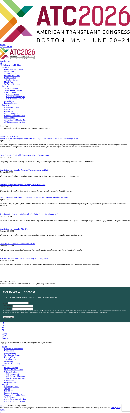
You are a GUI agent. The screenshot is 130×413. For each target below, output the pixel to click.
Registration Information (13, 69)
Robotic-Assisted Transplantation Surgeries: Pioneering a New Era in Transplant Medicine (34, 197)
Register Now (5, 61)
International (10, 65)
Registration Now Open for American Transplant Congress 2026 (24, 170)
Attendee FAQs (10, 74)
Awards (7, 109)
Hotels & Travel (10, 78)
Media (2, 65)
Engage (6, 105)
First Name (7, 306)
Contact (5, 338)
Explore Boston (12, 80)
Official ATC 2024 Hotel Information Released (17, 244)
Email (5, 303)
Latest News (9, 111)
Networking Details (11, 107)
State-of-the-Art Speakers (13, 90)
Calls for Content (10, 92)
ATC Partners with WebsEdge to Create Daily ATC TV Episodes (24, 258)
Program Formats (10, 103)
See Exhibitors (9, 118)
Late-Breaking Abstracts (15, 99)
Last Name (7, 309)
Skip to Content (6, 47)
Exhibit (18, 65)
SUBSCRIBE (8, 317)
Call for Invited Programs (15, 97)
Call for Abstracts (12, 95)
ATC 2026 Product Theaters (14, 122)
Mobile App (8, 82)
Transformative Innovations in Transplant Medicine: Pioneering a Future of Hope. (30, 214)
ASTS (4, 334)
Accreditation (9, 101)
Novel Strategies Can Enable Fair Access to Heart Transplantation (24, 155)
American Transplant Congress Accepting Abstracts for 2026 (22, 185)
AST (4, 336)
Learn (5, 86)
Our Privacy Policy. (101, 312)
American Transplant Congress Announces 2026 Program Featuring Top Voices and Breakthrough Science (39, 138)
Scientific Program (11, 88)
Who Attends (9, 71)
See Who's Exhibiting (12, 84)
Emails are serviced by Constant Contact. (84, 312)
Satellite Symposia (11, 114)
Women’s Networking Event (14, 116)
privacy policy (116, 408)
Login (2, 406)
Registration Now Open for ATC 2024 (14, 229)
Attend (5, 67)
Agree (2, 410)
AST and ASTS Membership (15, 120)
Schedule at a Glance (12, 76)
